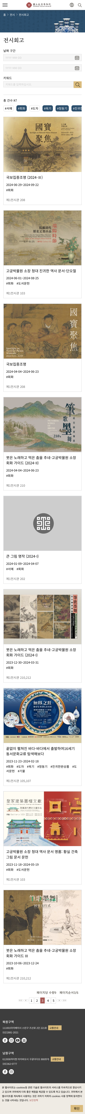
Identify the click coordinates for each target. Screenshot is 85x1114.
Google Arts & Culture (24, 1040)
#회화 (21, 108)
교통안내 (54, 1028)
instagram (11, 1040)
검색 (78, 84)
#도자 (34, 108)
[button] (71, 5)
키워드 (7, 78)
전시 (12, 15)
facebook (5, 1040)
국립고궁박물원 (39, 5)
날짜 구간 (9, 51)
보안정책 (33, 1100)
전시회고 (24, 15)
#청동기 (62, 108)
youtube (17, 1040)
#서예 (8, 108)
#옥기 (47, 108)
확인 (77, 1108)
